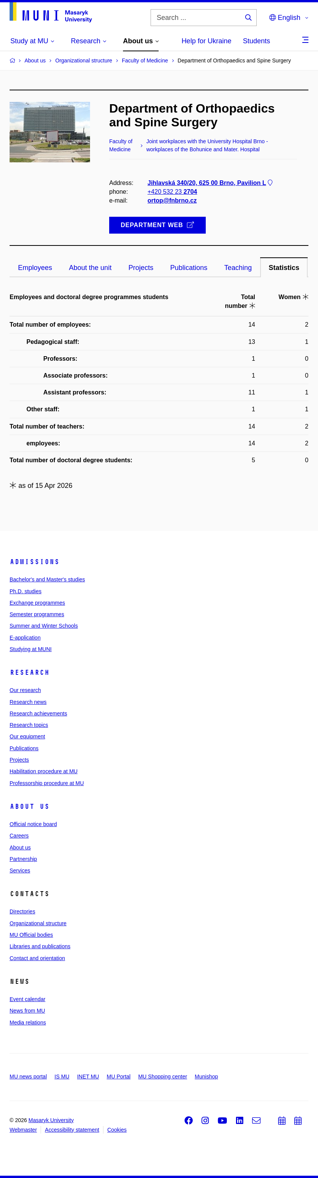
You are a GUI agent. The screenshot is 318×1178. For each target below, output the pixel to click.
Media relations (28, 1022)
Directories (22, 911)
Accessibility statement (72, 1130)
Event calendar (27, 999)
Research (29, 672)
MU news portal (28, 1076)
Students (256, 41)
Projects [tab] (140, 268)
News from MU (27, 1011)
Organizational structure (38, 923)
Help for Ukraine (206, 41)
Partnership (23, 859)
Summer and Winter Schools (44, 626)
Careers (19, 836)
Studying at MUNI (31, 649)
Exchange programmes (37, 603)
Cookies (117, 1130)
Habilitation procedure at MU (43, 771)
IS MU (61, 1076)
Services (20, 870)
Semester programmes (37, 614)
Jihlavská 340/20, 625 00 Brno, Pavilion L (211, 183)
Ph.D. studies (25, 591)
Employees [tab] (35, 268)
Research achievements (38, 713)
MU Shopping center (162, 1076)
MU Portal (118, 1076)
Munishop (206, 1076)
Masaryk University (51, 1120)
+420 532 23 (172, 192)
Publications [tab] (188, 268)
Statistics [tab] (284, 268)
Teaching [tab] (238, 268)
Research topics (29, 725)
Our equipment (27, 736)
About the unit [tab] (90, 268)
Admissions (34, 562)
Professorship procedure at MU (47, 783)
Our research (25, 690)
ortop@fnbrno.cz (172, 201)
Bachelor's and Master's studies (47, 579)
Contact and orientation (37, 958)
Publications (24, 748)
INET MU (88, 1076)
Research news (28, 702)
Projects (19, 760)
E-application (25, 638)
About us (29, 806)
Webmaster (23, 1130)
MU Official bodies (31, 935)
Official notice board (33, 824)
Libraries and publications (40, 946)
